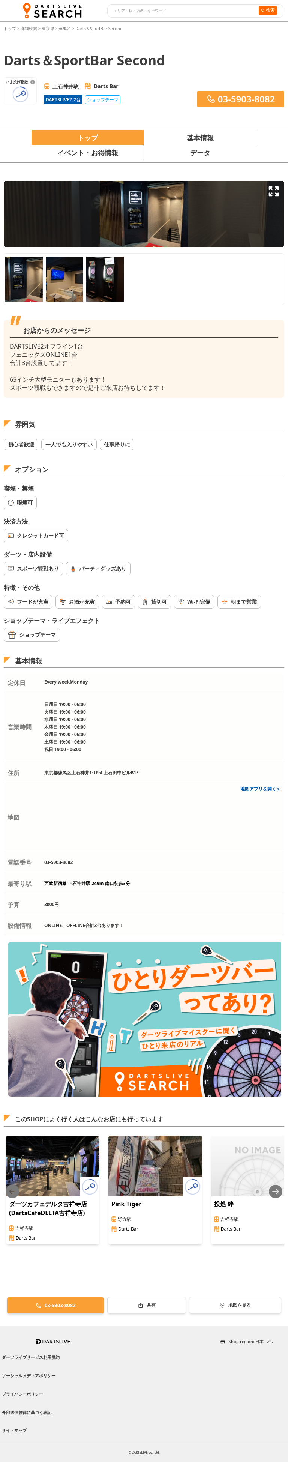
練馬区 (64, 28)
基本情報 (200, 137)
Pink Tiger (126, 1204)
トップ (10, 28)
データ (200, 152)
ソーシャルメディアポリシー (29, 1375)
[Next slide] (275, 1191)
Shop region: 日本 (246, 1341)
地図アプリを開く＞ (260, 789)
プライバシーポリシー (22, 1394)
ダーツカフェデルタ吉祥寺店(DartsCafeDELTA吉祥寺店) (48, 1208)
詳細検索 (29, 28)
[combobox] (182, 11)
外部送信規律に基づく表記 (26, 1412)
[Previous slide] (12, 1191)
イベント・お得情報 (87, 152)
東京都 (48, 28)
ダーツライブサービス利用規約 (31, 1357)
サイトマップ (14, 1430)
